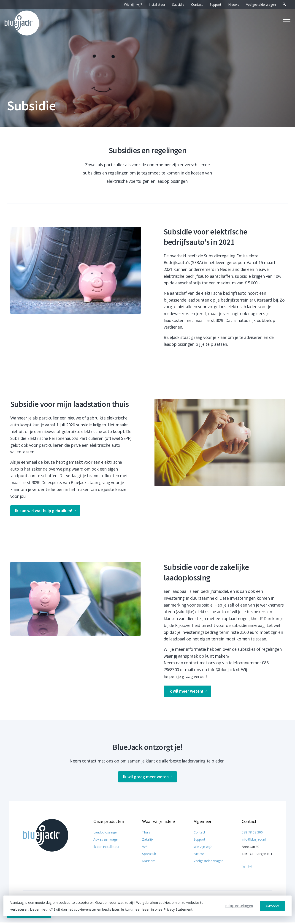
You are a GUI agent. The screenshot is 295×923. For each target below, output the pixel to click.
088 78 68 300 (252, 833)
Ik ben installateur (106, 848)
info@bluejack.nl (254, 841)
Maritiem (148, 862)
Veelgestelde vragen (261, 4)
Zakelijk (147, 841)
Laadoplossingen (106, 833)
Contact (197, 4)
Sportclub (149, 855)
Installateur (157, 4)
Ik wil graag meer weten (148, 778)
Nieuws (233, 4)
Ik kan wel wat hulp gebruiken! (46, 511)
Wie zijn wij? (133, 4)
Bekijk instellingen (239, 906)
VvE (144, 848)
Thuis (146, 833)
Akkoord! (272, 906)
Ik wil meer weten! (188, 692)
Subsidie (178, 4)
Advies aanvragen (106, 841)
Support (215, 4)
